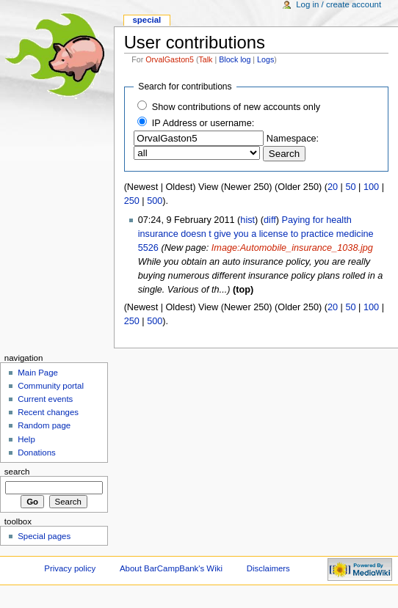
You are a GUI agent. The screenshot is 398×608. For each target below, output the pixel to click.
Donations (37, 452)
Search (17, 471)
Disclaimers (268, 568)
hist (247, 220)
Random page (44, 425)
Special (146, 19)
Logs (265, 59)
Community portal (51, 385)
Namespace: (293, 138)
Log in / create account (338, 4)
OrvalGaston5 (169, 59)
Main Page (38, 372)
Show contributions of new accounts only (236, 107)
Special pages (44, 536)
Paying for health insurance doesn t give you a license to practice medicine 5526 (256, 234)
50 (350, 187)
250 (132, 201)
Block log (234, 59)
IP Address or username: (203, 123)
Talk (206, 59)
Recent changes (48, 412)
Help (26, 439)
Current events (45, 399)
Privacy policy (69, 568)
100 (371, 187)
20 (333, 187)
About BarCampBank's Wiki (171, 568)
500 (154, 201)
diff (270, 220)
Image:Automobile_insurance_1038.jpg (292, 248)
